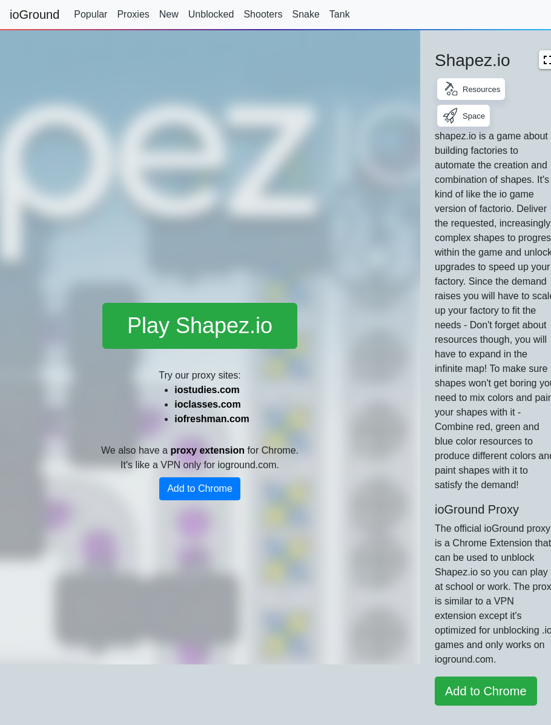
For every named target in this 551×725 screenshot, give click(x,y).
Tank (339, 14)
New (169, 14)
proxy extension (207, 450)
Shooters (262, 14)
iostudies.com (207, 390)
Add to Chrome (200, 488)
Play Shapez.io (199, 325)
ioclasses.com (207, 404)
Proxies (133, 14)
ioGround (34, 14)
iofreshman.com (211, 419)
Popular (90, 14)
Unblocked (211, 14)
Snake (305, 14)
